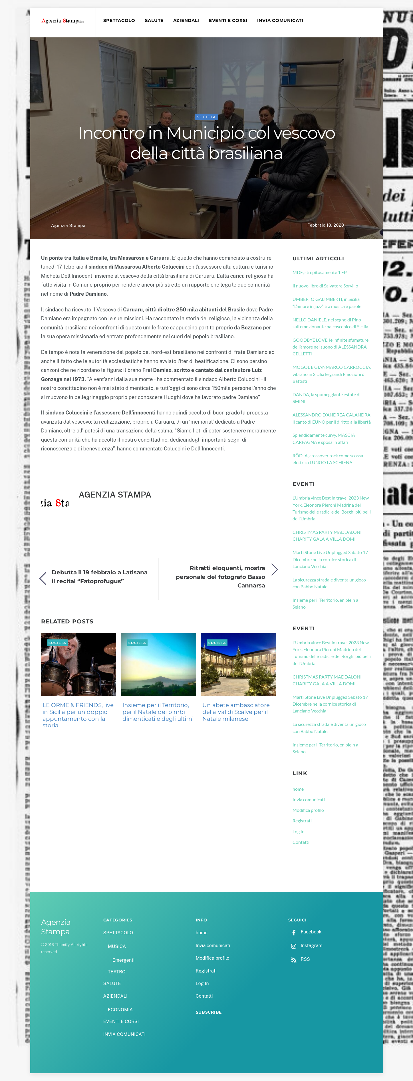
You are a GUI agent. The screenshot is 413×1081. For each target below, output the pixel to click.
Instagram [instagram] (305, 945)
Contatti (301, 842)
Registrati (302, 821)
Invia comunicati (309, 799)
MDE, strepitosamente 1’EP (320, 272)
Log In (299, 831)
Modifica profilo (308, 810)
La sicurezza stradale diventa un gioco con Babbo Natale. (329, 583)
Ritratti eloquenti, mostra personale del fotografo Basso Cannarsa (220, 577)
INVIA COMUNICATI (280, 20)
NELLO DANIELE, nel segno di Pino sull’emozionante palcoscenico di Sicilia (330, 323)
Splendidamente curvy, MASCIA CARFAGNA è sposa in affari (324, 438)
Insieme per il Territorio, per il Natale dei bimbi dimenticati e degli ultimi (158, 712)
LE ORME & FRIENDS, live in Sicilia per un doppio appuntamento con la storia (78, 715)
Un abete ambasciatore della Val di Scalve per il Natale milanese (236, 712)
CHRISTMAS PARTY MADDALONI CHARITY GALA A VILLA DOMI (327, 536)
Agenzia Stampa (68, 225)
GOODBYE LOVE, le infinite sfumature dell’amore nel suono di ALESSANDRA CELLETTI (330, 347)
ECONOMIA (120, 1009)
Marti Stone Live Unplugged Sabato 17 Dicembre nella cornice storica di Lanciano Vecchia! (330, 559)
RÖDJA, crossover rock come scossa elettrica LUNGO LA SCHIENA (328, 459)
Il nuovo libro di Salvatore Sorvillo (325, 286)
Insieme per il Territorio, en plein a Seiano (325, 603)
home (298, 789)
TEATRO (117, 972)
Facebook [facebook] (305, 932)
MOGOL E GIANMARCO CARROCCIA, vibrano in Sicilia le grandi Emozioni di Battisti (332, 374)
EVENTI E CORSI (228, 20)
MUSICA (117, 946)
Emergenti (123, 960)
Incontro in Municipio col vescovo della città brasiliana (206, 143)
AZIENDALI (186, 20)
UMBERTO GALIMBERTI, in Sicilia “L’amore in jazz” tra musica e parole (327, 303)
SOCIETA (206, 117)
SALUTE (154, 20)
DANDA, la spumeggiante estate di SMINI (326, 398)
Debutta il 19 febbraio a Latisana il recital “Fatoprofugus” (100, 577)
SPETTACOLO (119, 20)
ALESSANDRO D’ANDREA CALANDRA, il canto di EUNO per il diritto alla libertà (332, 418)
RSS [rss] (299, 959)
